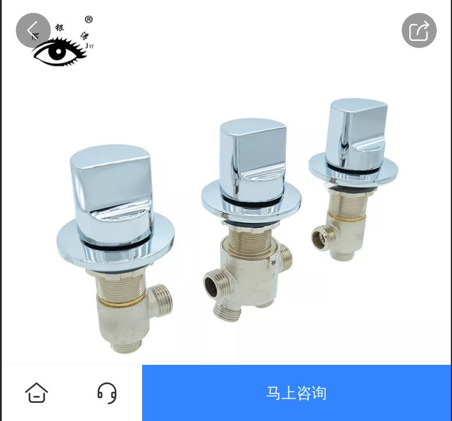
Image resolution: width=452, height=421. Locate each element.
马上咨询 (296, 393)
